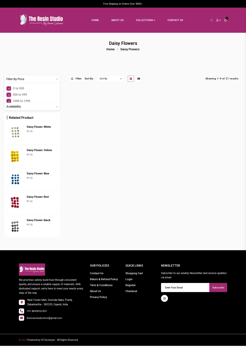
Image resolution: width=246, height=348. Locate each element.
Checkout (131, 293)
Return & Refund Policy (104, 281)
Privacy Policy (98, 299)
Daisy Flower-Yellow (39, 152)
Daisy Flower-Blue (38, 175)
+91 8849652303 (37, 313)
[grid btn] (131, 80)
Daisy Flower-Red (38, 198)
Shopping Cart (134, 275)
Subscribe (218, 289)
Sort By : (89, 80)
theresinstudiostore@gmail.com (45, 320)
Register (130, 287)
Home (97, 21)
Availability (13, 108)
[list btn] (139, 80)
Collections (147, 21)
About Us (119, 21)
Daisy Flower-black (38, 222)
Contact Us (177, 21)
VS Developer (48, 342)
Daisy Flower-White (39, 128)
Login (128, 281)
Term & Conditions (101, 287)
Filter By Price (15, 81)
